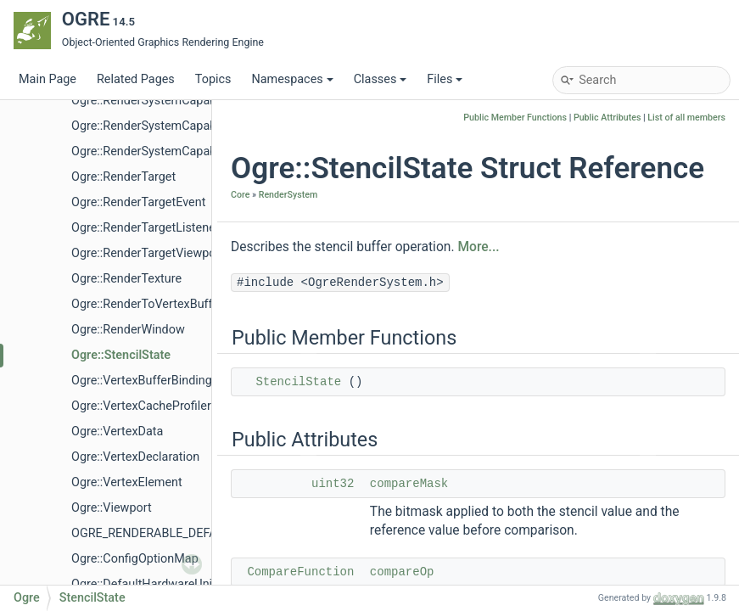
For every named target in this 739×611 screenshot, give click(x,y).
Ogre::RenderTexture (126, 279)
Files (444, 79)
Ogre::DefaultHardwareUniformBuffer (171, 584)
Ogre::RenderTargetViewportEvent (163, 253)
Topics (213, 79)
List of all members (686, 117)
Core (240, 194)
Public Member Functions (515, 117)
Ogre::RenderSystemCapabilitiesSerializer (183, 151)
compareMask (409, 483)
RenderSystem (288, 194)
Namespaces (292, 79)
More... (478, 247)
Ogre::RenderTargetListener (145, 228)
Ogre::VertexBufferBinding (141, 380)
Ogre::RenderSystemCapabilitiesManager (182, 126)
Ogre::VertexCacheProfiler (141, 406)
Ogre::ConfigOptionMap (135, 559)
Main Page (47, 79)
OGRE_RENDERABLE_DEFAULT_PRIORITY (182, 533)
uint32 (332, 483)
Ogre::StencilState (121, 355)
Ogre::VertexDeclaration (135, 457)
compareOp (402, 572)
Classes (380, 79)
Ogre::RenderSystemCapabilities (158, 100)
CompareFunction (300, 572)
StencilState (298, 382)
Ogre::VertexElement (126, 482)
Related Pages (136, 79)
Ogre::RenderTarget (123, 177)
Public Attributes (607, 117)
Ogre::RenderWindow (128, 329)
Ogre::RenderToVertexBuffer (147, 304)
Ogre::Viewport (111, 508)
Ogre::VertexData (117, 431)
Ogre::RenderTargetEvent (138, 202)
